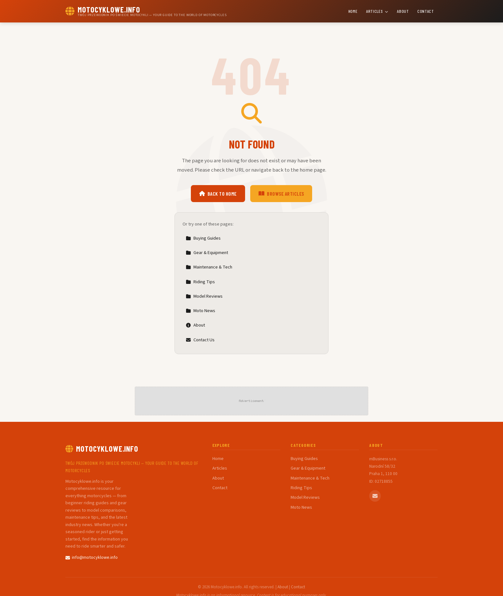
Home (353, 11)
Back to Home (218, 194)
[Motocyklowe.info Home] (145, 11)
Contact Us (200, 339)
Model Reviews (204, 296)
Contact (425, 11)
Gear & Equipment (207, 252)
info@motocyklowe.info (91, 557)
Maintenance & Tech (209, 267)
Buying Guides (203, 238)
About (403, 11)
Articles (377, 11)
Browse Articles (281, 194)
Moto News (200, 310)
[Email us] (375, 496)
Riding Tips (200, 281)
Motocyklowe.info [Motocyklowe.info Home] (101, 448)
